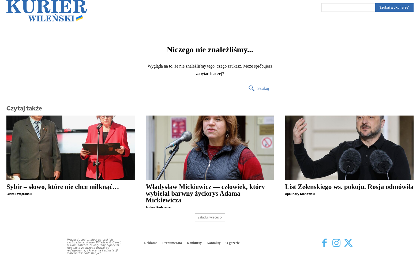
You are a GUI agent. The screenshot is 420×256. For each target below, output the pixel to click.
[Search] (394, 7)
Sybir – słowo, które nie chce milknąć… (62, 186)
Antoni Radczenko (159, 207)
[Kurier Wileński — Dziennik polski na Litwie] (46, 10)
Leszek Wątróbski (19, 194)
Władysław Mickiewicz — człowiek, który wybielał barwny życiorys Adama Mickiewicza (205, 193)
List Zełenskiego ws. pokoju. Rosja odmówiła (349, 186)
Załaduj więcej (210, 217)
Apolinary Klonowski (300, 194)
